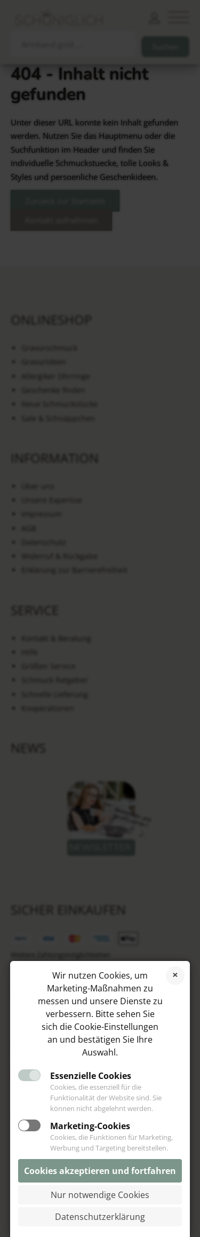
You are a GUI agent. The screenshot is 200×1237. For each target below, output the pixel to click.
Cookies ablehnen (175, 975)
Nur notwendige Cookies (100, 1195)
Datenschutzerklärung (100, 1217)
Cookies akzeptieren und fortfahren (100, 1171)
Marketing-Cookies (90, 1126)
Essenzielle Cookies (90, 1076)
